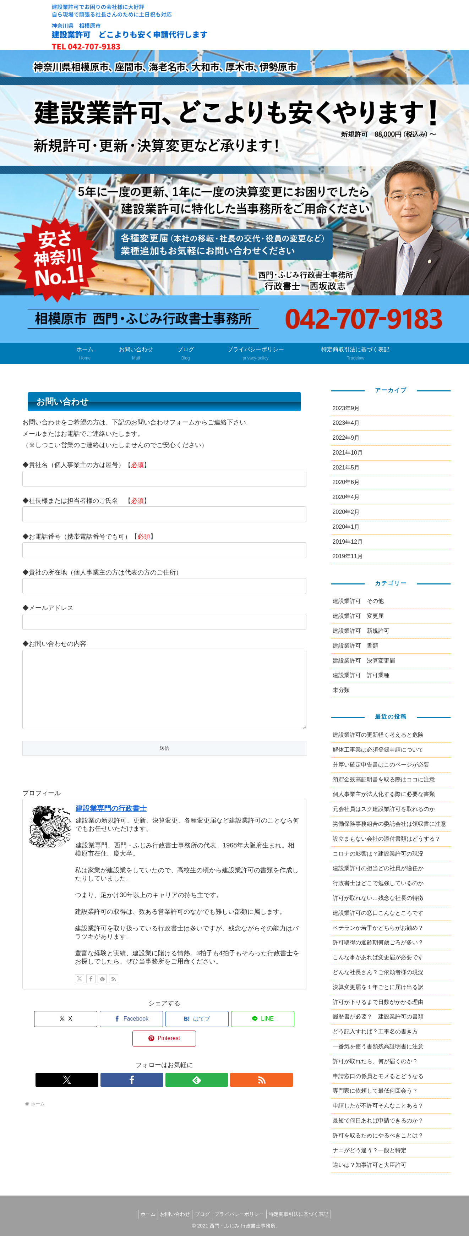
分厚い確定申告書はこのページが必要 (381, 765)
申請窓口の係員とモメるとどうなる (378, 1076)
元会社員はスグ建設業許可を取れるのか (384, 809)
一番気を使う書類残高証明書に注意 (378, 1046)
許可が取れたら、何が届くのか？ (375, 1061)
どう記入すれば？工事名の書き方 (375, 1031)
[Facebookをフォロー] (91, 993)
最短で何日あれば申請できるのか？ (378, 1120)
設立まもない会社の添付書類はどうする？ (387, 839)
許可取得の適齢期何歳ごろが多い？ (378, 942)
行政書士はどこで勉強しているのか (378, 883)
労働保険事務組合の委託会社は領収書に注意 (389, 824)
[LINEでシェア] (212, 1033)
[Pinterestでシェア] (259, 1033)
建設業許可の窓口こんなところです (378, 913)
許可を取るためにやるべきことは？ (378, 1135)
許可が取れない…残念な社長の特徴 (378, 898)
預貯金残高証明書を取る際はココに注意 (384, 779)
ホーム (142, 1214)
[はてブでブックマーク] (164, 1033)
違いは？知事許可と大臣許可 (370, 1165)
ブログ (202, 1214)
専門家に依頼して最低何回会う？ (375, 1091)
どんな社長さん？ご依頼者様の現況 (378, 972)
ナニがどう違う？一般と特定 (370, 1150)
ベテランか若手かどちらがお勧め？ (378, 928)
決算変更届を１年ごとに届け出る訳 (378, 987)
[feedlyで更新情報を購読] (102, 993)
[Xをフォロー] (79, 993)
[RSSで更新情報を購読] (113, 993)
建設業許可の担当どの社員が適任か (378, 868)
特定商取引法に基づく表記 (304, 1214)
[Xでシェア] (69, 1033)
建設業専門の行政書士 (111, 822)
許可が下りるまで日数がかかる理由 (378, 1002)
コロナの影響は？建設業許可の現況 (378, 854)
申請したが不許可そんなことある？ (378, 1106)
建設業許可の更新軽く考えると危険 (378, 735)
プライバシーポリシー (242, 1214)
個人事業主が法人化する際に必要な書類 (384, 794)
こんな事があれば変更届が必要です (378, 957)
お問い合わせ (172, 1214)
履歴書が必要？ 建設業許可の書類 (378, 1016)
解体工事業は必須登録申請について (378, 750)
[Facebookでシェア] (116, 1033)
